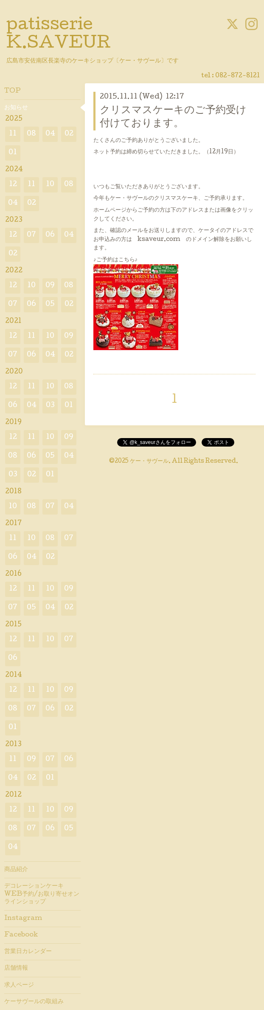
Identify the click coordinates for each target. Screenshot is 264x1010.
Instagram (23, 918)
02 (69, 134)
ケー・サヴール (149, 461)
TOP (12, 91)
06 (50, 235)
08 (31, 134)
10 (50, 184)
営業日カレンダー (28, 951)
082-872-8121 (237, 76)
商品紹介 (16, 869)
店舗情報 (16, 968)
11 (13, 134)
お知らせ (16, 108)
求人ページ (19, 985)
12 (13, 184)
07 (31, 235)
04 (50, 134)
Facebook (21, 935)
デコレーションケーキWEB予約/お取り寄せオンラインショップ (41, 894)
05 (50, 304)
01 (12, 152)
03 (50, 405)
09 (50, 285)
